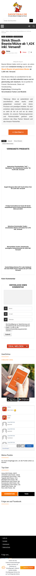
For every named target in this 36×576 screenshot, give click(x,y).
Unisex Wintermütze (7, 143)
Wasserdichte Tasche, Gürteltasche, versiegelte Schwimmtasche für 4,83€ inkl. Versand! (18, 248)
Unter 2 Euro (9, 36)
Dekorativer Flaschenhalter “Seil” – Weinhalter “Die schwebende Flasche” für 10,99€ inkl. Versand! (18, 168)
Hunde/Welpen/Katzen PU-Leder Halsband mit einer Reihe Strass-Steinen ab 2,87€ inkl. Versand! (18, 268)
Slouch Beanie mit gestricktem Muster (15, 69)
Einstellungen (5, 448)
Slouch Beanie (18, 141)
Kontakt (5, 541)
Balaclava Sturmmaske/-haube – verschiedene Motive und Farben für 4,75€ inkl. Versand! (18, 227)
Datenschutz (6, 547)
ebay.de (10, 141)
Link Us (5, 538)
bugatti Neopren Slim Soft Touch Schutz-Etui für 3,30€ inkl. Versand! (18, 187)
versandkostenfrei (18, 36)
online (7, 360)
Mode (7, 31)
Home (3, 31)
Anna (8, 51)
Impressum (6, 544)
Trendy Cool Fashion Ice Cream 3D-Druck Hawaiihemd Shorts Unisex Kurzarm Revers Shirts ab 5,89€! (18, 207)
